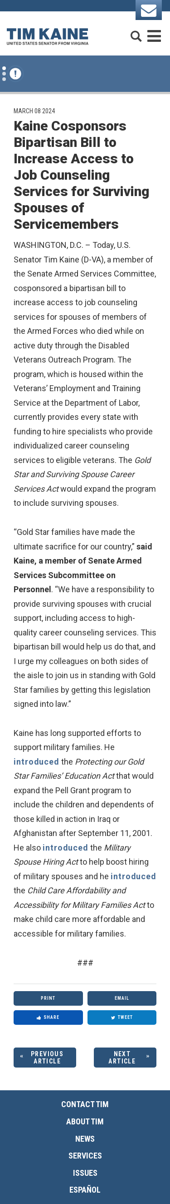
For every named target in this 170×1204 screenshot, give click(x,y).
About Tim (85, 1121)
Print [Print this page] (48, 998)
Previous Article (47, 1057)
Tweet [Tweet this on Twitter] (122, 1017)
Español (85, 1189)
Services (85, 1155)
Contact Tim (85, 1104)
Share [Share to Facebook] (48, 1017)
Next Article (122, 1057)
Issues (85, 1173)
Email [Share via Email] (122, 998)
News (85, 1139)
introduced (36, 761)
